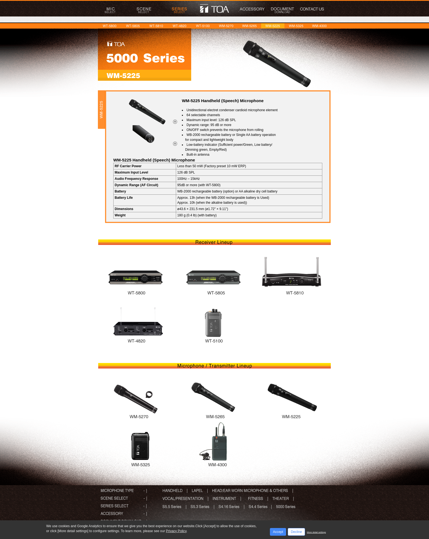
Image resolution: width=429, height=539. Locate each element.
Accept (278, 532)
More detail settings (316, 532)
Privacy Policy (176, 531)
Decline (296, 532)
